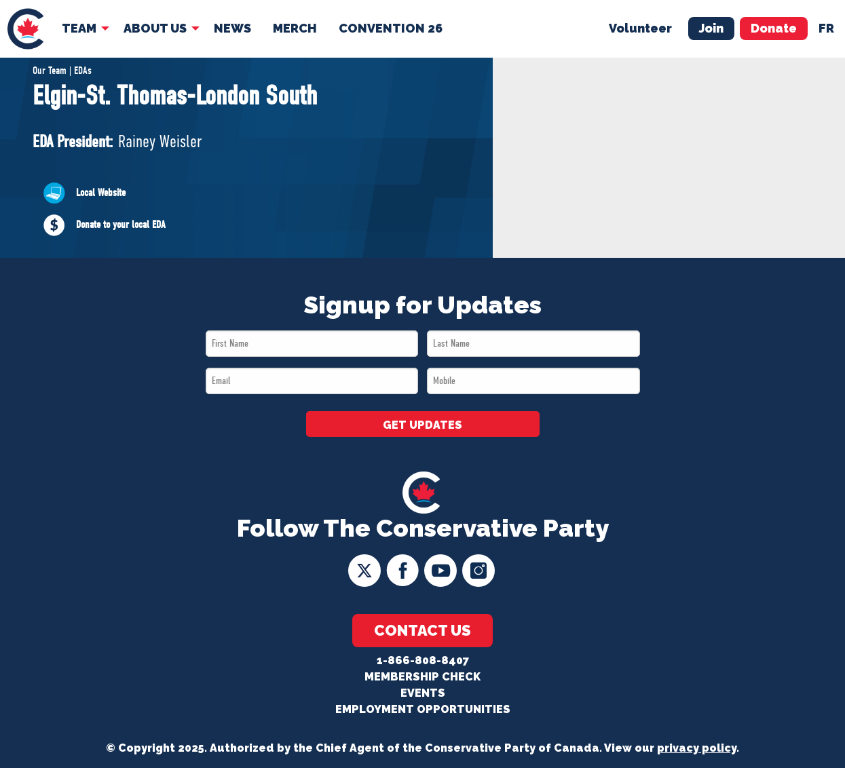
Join (711, 28)
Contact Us (422, 630)
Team (79, 28)
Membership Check (422, 676)
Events (422, 693)
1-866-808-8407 (423, 660)
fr (826, 28)
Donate (774, 28)
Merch (295, 28)
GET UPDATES (422, 425)
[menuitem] (25, 29)
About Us (155, 28)
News (232, 28)
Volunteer (640, 28)
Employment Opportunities (422, 709)
